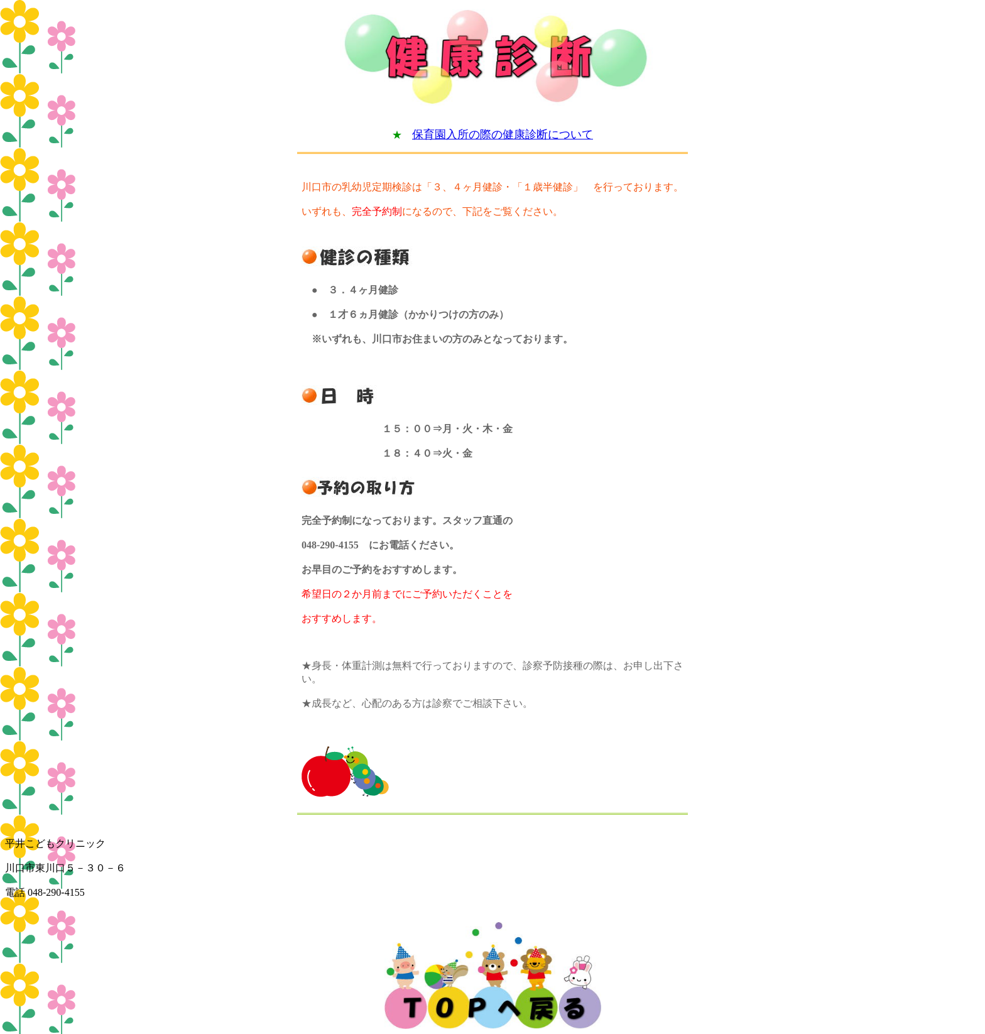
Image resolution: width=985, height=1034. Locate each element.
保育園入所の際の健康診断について (502, 134)
